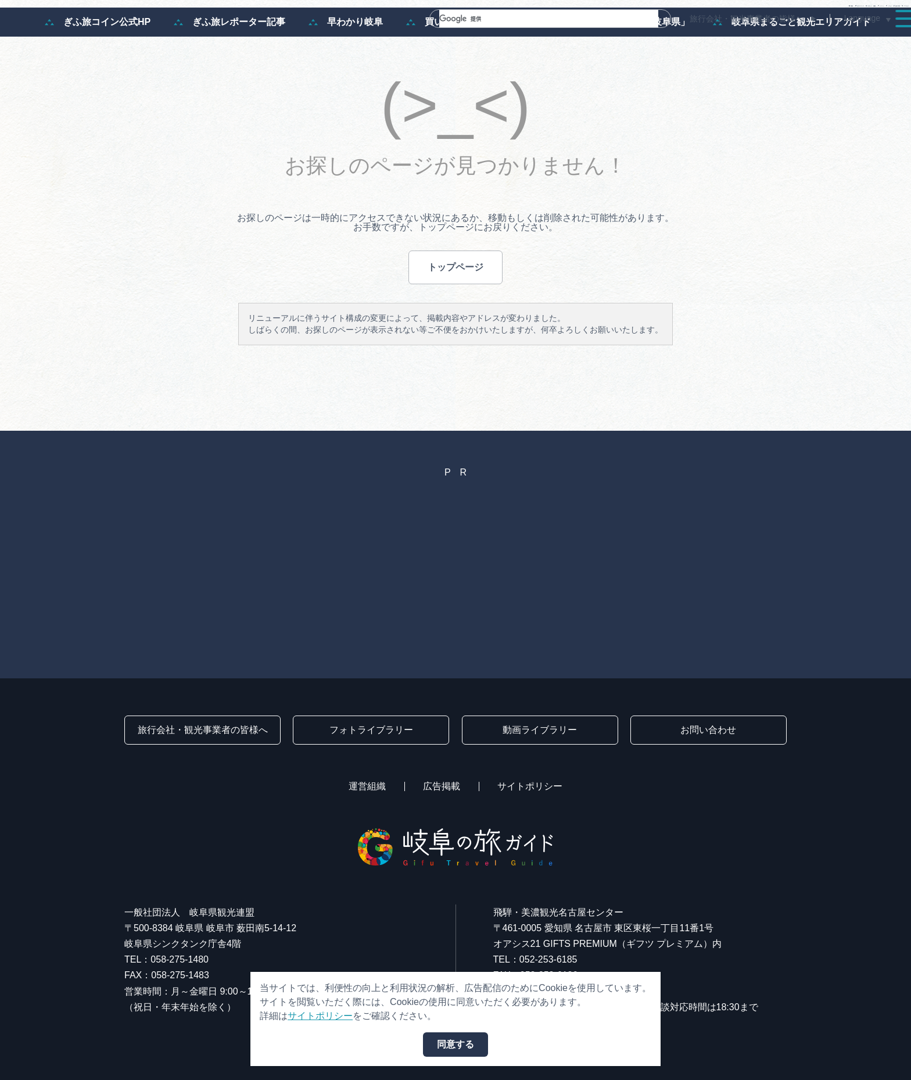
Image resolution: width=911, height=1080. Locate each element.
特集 (448, 42)
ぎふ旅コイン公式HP (97, 71)
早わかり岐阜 (346, 71)
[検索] (534, 19)
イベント (680, 42)
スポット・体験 (601, 42)
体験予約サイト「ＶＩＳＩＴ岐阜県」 (601, 71)
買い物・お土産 (448, 71)
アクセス (866, 42)
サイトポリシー (529, 786)
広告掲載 (441, 786)
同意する (455, 1044)
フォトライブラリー (371, 730)
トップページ (455, 315)
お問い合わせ (708, 730)
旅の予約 (801, 42)
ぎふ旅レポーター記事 (229, 71)
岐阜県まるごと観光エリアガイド (792, 71)
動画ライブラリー (540, 730)
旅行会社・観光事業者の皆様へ (747, 18)
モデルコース (513, 42)
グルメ (741, 42)
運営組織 (367, 786)
